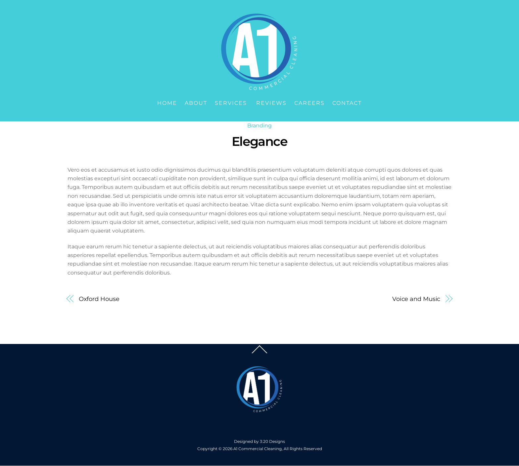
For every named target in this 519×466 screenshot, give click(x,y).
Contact (347, 103)
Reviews (271, 103)
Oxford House (99, 299)
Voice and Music (416, 299)
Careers (309, 103)
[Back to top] (259, 352)
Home (167, 103)
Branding (259, 125)
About (196, 103)
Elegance (260, 141)
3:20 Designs (272, 441)
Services (231, 103)
